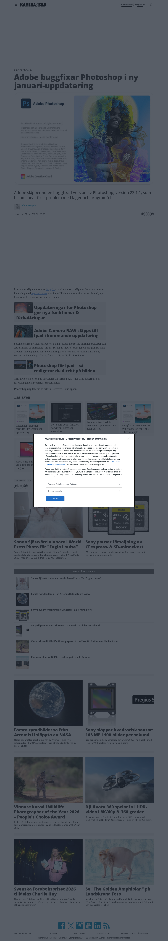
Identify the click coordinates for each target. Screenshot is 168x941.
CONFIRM (58, 499)
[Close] (129, 438)
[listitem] (84, 483)
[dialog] (84, 470)
